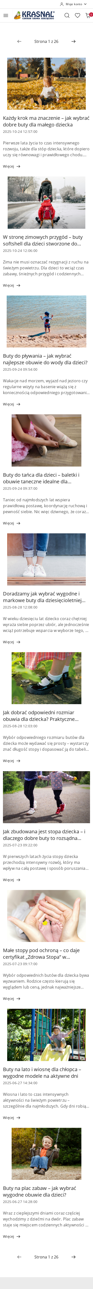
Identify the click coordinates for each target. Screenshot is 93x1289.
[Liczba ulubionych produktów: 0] (77, 15)
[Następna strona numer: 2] (73, 41)
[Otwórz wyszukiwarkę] (67, 15)
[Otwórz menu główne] (6, 15)
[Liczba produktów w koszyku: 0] (88, 15)
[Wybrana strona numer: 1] (46, 41)
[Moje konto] (73, 4)
